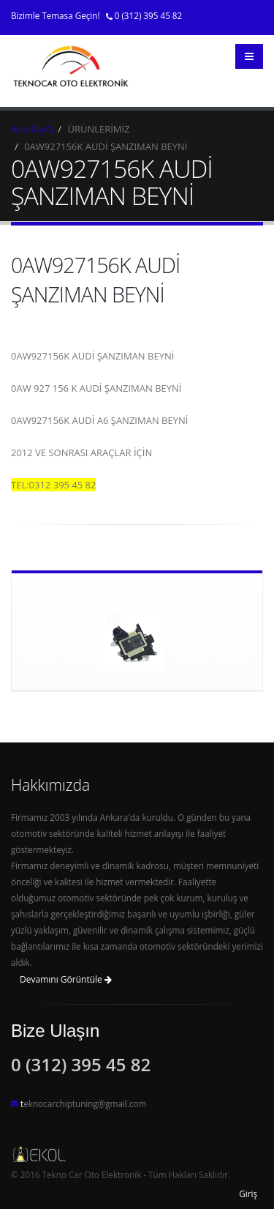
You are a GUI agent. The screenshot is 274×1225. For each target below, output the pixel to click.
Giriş (248, 1193)
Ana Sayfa (32, 128)
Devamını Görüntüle (66, 979)
